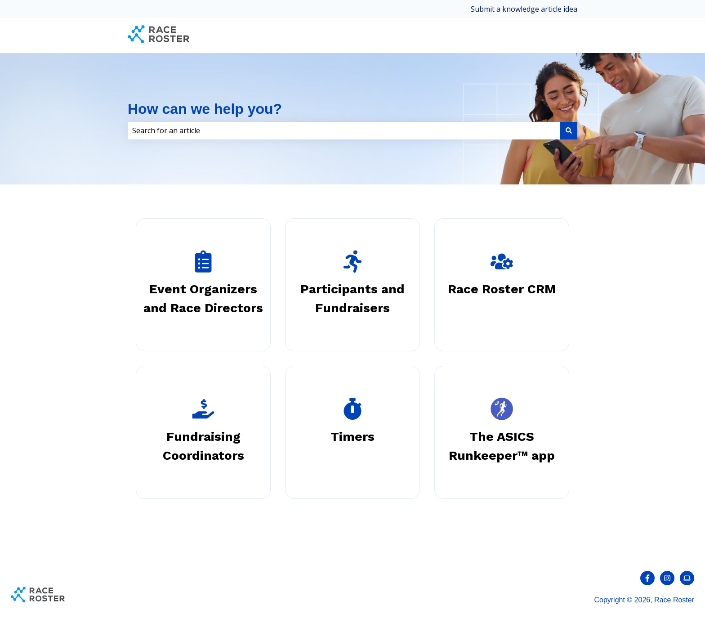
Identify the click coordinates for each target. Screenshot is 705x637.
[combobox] (344, 130)
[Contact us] (687, 578)
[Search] (568, 130)
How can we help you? (205, 109)
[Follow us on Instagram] (667, 578)
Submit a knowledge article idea (524, 9)
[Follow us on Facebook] (647, 578)
